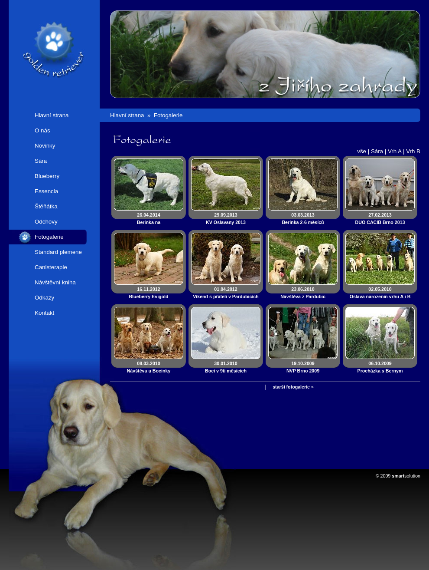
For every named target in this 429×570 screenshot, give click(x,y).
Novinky (45, 145)
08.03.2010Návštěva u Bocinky (149, 367)
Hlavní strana (52, 115)
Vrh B (413, 151)
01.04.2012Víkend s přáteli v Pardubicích (226, 293)
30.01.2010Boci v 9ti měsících (226, 367)
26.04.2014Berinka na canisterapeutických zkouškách (148, 222)
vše (361, 151)
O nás (42, 130)
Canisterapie (51, 267)
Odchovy (46, 221)
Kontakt (44, 313)
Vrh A (394, 151)
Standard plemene (58, 252)
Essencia (46, 191)
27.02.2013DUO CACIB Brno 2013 (380, 218)
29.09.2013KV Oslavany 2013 (226, 218)
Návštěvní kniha (55, 282)
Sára (41, 161)
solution (406, 475)
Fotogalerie (49, 237)
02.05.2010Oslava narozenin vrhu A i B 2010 (380, 297)
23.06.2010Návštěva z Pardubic (302, 293)
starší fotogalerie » (293, 386)
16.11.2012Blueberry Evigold (148, 293)
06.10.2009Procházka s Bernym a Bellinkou (380, 371)
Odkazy (44, 297)
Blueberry (47, 176)
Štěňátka (46, 206)
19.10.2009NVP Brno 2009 (302, 367)
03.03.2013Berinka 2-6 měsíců (303, 218)
